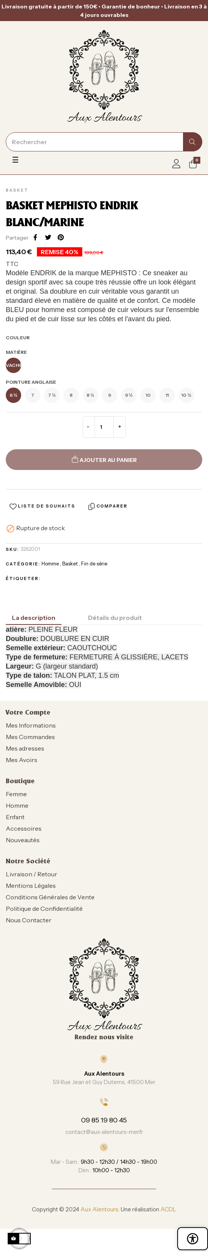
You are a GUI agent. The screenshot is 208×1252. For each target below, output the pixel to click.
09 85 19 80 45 (104, 1120)
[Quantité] (104, 427)
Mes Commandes (30, 737)
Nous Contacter (29, 920)
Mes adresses (25, 748)
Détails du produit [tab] (115, 617)
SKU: (12, 549)
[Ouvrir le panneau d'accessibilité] (192, 1238)
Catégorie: (23, 564)
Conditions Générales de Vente (50, 897)
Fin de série (94, 563)
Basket (17, 190)
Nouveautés (23, 840)
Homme (50, 563)
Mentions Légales (31, 885)
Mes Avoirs (21, 760)
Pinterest (61, 237)
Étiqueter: (23, 578)
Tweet (48, 237)
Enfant (15, 817)
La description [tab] (33, 617)
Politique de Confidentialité (44, 908)
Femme (16, 794)
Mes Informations (31, 725)
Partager (35, 237)
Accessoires (24, 828)
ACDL (168, 1209)
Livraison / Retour (31, 874)
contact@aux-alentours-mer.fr (104, 1131)
